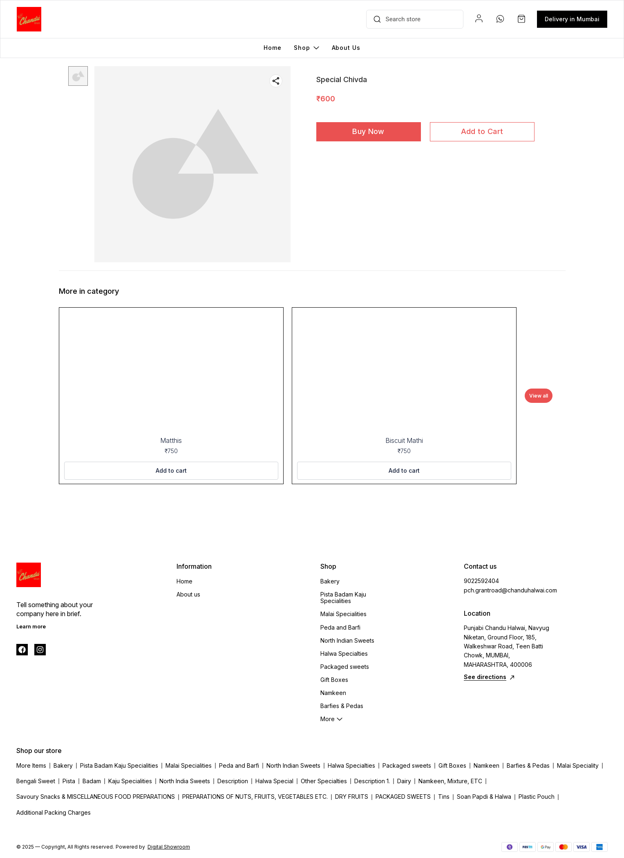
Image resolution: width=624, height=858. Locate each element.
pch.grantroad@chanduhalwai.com (509, 590)
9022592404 (481, 580)
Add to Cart (482, 131)
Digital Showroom (169, 847)
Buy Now (368, 131)
